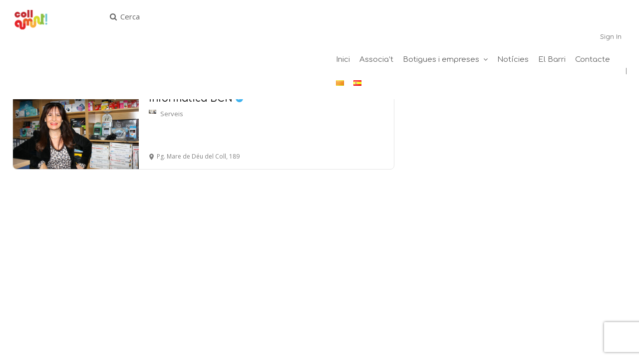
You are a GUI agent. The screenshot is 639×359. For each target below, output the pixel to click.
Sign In (611, 36)
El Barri (552, 59)
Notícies (513, 59)
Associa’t (376, 59)
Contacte (592, 59)
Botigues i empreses (441, 59)
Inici (343, 59)
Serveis (171, 113)
